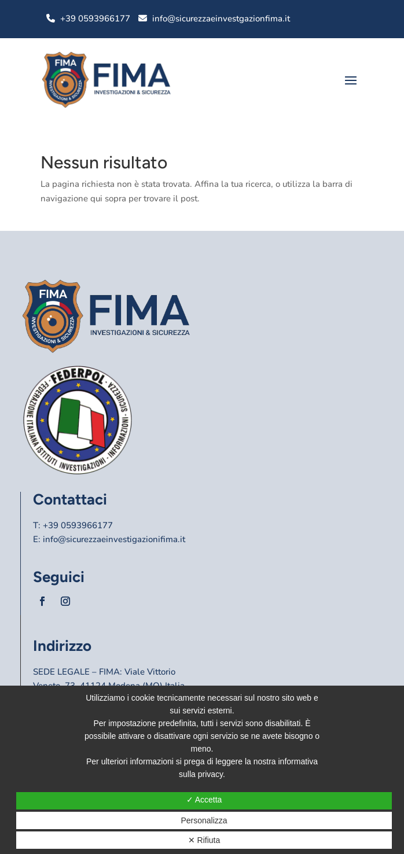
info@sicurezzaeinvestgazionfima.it (221, 18)
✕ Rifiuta (204, 840)
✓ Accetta (204, 799)
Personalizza (204, 820)
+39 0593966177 (95, 18)
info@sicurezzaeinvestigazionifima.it (114, 539)
